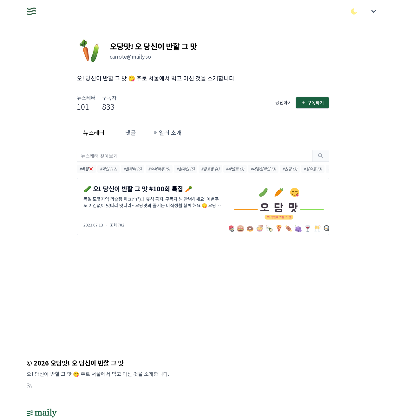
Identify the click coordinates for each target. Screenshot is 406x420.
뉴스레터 (94, 132)
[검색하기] (320, 156)
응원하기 (283, 102)
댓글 (130, 132)
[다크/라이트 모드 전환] (354, 11)
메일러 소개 (168, 132)
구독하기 (312, 102)
